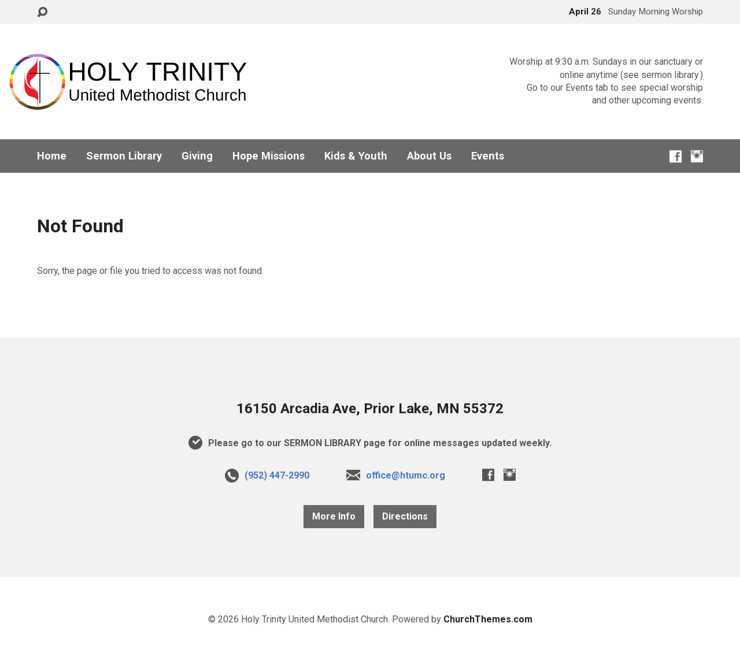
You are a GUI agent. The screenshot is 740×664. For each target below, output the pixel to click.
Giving (197, 156)
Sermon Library (124, 156)
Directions (405, 516)
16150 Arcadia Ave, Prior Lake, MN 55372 (370, 408)
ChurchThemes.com (487, 619)
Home (51, 156)
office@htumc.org (405, 475)
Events (487, 156)
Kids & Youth (355, 156)
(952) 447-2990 (277, 475)
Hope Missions (268, 156)
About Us (429, 156)
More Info (334, 516)
